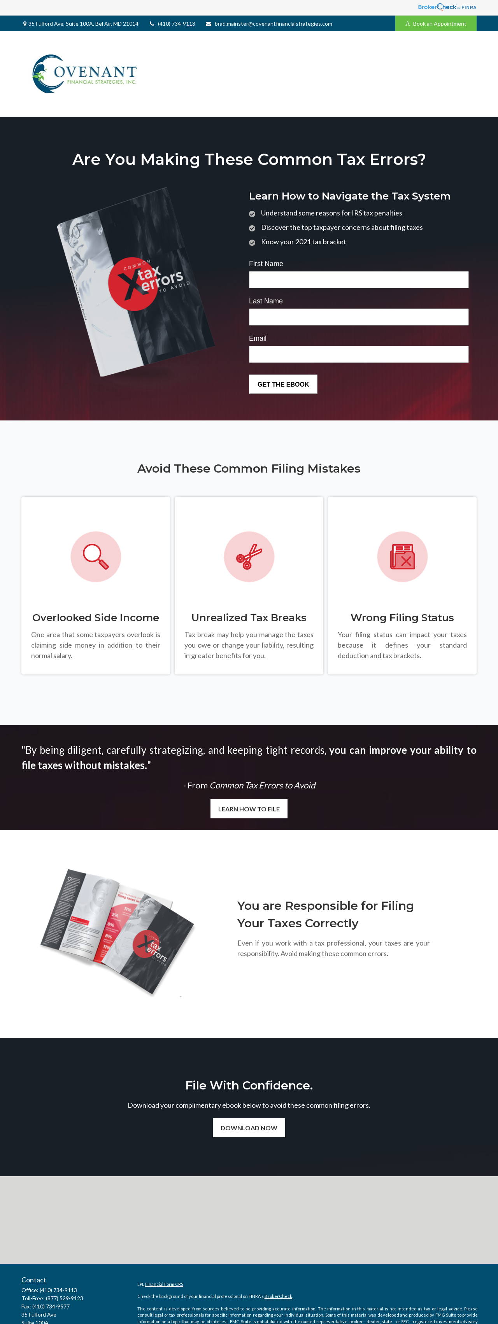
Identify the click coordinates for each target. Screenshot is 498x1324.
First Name (266, 264)
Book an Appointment (435, 23)
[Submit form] (283, 384)
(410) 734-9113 (171, 23)
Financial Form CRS (164, 1284)
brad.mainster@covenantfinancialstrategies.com (268, 23)
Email (258, 338)
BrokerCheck (278, 1296)
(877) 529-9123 (64, 1298)
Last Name (266, 301)
